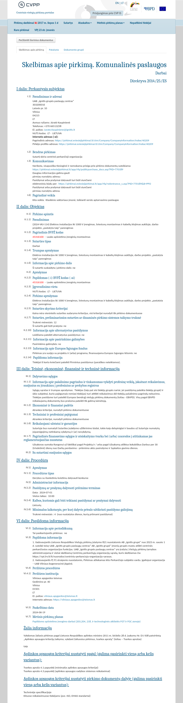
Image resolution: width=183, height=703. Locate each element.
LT (122, 3)
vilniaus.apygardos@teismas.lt (61, 596)
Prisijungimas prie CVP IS (107, 13)
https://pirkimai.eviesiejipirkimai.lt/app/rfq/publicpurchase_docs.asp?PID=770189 (78, 169)
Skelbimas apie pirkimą (31, 49)
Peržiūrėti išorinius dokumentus (36, 40)
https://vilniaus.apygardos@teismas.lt (74, 599)
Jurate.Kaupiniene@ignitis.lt (59, 129)
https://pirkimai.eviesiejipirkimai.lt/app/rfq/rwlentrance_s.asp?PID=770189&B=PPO (104, 183)
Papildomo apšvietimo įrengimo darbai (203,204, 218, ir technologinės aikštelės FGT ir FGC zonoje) (86, 621)
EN (117, 3)
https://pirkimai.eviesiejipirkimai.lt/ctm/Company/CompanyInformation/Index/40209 (102, 140)
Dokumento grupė (74, 49)
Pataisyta (54, 49)
